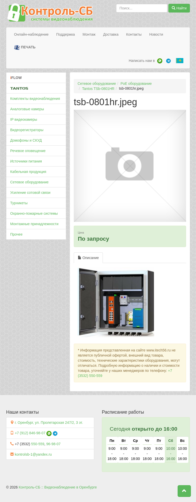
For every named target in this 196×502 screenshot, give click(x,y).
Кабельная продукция (28, 172)
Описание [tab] (88, 258)
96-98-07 (53, 444)
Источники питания (26, 161)
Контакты (133, 34)
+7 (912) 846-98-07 (30, 433)
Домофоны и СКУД (26, 140)
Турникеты (19, 203)
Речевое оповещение (28, 151)
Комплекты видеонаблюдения (35, 99)
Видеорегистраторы (26, 130)
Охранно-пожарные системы (34, 213)
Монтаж (88, 34)
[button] (184, 491)
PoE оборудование (136, 84)
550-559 (37, 444)
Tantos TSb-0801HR (98, 89)
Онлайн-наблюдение (31, 34)
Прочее (16, 234)
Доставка (110, 34)
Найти (179, 8)
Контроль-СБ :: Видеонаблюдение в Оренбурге (58, 487)
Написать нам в (142, 61)
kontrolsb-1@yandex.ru (33, 454)
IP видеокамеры (23, 119)
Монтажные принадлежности (34, 224)
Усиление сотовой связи (30, 193)
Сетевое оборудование (29, 182)
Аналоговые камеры (27, 109)
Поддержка (65, 34)
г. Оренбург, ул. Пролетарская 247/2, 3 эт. (49, 422)
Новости (156, 34)
